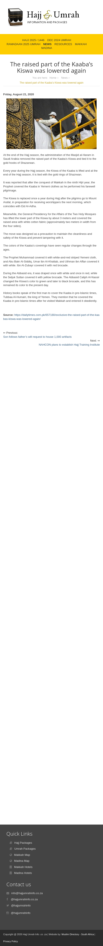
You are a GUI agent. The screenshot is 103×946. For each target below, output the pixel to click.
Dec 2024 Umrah (59, 40)
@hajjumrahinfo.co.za (24, 899)
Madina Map (21, 860)
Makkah (81, 44)
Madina (46, 48)
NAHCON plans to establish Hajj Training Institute (69, 344)
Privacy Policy (10, 941)
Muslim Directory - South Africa (78, 934)
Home (53, 77)
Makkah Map (22, 854)
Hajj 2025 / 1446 (33, 40)
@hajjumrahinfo (21, 905)
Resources (63, 44)
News (47, 44)
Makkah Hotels (23, 867)
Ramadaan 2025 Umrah (23, 44)
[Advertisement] (51, 520)
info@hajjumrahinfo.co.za (27, 893)
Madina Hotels (23, 873)
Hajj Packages (23, 842)
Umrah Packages (25, 848)
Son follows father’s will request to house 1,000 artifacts (37, 336)
